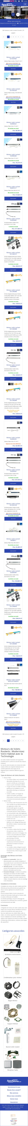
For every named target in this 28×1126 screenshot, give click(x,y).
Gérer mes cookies (15, 1107)
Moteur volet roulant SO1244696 (13, 714)
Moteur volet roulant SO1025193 (13, 504)
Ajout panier (13, 134)
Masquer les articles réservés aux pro (9, 23)
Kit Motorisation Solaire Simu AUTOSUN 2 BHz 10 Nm (11, 474)
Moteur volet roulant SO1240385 (13, 643)
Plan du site (10, 1105)
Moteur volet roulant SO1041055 (13, 89)
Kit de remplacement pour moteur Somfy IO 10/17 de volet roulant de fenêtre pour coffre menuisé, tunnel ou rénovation (13, 611)
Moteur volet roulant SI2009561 (13, 365)
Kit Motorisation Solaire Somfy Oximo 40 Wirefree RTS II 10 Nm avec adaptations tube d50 (12, 509)
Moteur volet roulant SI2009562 (13, 470)
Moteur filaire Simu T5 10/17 (11, 158)
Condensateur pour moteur (13, 977)
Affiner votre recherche (14, 21)
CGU (6, 1105)
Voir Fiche (13, 68)
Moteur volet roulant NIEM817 (13, 539)
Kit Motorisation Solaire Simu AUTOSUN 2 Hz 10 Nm (11, 223)
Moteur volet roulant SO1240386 (13, 290)
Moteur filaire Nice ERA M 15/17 (12, 190)
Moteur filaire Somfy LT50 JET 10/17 (13, 61)
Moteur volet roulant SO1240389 (13, 399)
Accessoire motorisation (13, 954)
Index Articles (16, 1105)
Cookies (8, 1107)
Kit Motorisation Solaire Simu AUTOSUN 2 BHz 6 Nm (11, 369)
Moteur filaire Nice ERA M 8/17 (11, 542)
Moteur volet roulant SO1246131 (13, 253)
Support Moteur (12, 1024)
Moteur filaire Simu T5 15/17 (11, 441)
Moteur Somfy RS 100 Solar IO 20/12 (11, 718)
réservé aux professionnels (13, 64)
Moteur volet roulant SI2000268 (13, 155)
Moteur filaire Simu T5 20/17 (11, 126)
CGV (3, 1105)
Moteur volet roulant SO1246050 (13, 605)
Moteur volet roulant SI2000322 (13, 123)
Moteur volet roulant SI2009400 (13, 219)
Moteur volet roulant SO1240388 (13, 328)
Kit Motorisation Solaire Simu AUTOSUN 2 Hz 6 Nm (11, 575)
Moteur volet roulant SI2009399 (13, 571)
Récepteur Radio (12, 1070)
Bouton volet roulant (12, 1047)
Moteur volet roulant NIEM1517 (13, 187)
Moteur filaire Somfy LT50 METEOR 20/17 (13, 93)
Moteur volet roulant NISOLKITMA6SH (13, 680)
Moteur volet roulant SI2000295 (13, 438)
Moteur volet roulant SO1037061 (13, 58)
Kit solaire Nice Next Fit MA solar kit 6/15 (13, 684)
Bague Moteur (12, 1000)
